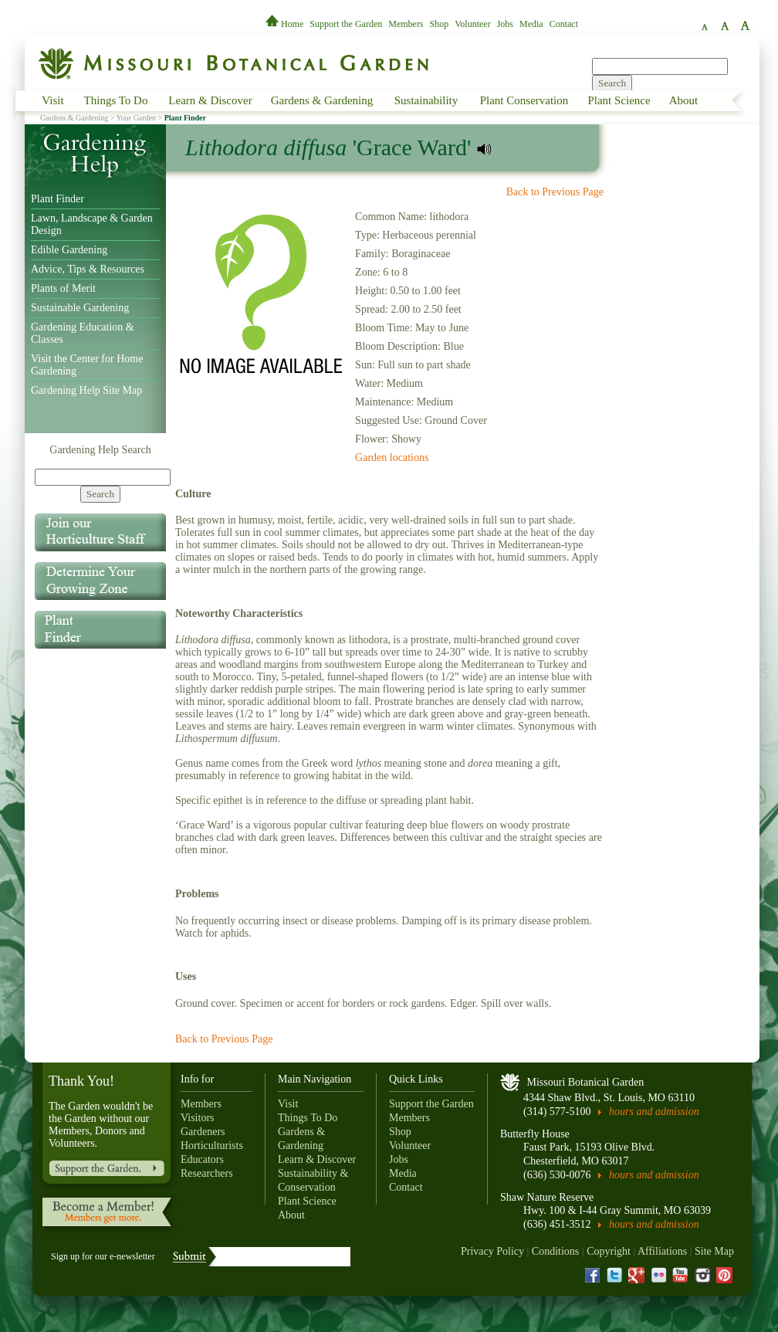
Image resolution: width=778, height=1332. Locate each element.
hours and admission (654, 1111)
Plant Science (618, 100)
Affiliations (662, 1251)
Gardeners (203, 1131)
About (684, 100)
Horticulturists (212, 1145)
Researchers (207, 1173)
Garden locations (391, 457)
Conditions (555, 1251)
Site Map (714, 1251)
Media (531, 24)
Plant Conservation (524, 100)
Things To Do (116, 100)
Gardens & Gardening (322, 100)
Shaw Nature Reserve (547, 1197)
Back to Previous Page (555, 192)
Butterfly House (535, 1134)
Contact (564, 24)
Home (286, 24)
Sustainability (426, 100)
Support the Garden (346, 24)
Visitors (198, 1118)
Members (405, 24)
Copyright (609, 1251)
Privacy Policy (492, 1251)
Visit (52, 100)
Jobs (505, 24)
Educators (202, 1159)
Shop (439, 24)
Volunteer (472, 24)
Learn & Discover (210, 100)
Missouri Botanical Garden (585, 1082)
